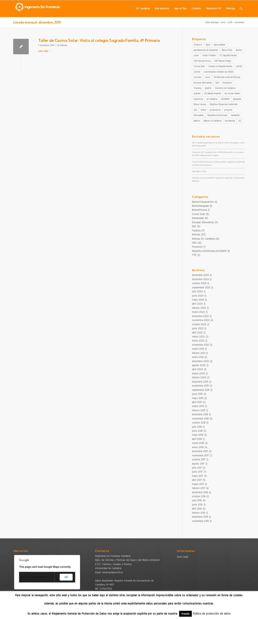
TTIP (194, 255)
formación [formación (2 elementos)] (227, 82)
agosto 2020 (199, 365)
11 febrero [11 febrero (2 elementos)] (198, 44)
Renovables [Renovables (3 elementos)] (199, 115)
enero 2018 (198, 447)
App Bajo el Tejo (199, 171)
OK (66, 577)
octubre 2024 (199, 283)
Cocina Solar (198, 214)
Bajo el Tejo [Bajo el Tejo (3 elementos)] (227, 50)
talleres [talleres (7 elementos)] (197, 120)
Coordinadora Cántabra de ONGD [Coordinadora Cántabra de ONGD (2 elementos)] (218, 72)
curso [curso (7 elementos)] (207, 77)
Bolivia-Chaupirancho (203, 201)
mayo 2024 (198, 299)
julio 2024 (197, 291)
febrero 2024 (199, 308)
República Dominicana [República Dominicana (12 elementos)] (217, 115)
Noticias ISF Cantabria (203, 238)
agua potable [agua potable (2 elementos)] (219, 44)
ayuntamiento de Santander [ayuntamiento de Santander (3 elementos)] (206, 50)
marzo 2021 (198, 348)
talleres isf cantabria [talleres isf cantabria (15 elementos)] (212, 120)
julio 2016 (197, 500)
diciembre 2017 (200, 451)
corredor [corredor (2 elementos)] (198, 77)
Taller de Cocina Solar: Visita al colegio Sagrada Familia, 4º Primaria (99, 40)
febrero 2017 (198, 488)
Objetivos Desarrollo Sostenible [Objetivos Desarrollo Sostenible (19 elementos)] (224, 104)
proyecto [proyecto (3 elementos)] (228, 110)
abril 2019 (197, 402)
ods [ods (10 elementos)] (195, 110)
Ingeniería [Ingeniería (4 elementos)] (198, 99)
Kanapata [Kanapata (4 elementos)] (237, 99)
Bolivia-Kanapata (200, 205)
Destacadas (198, 218)
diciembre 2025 (200, 275)
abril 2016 (197, 508)
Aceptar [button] (185, 613)
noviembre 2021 (200, 344)
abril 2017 (197, 480)
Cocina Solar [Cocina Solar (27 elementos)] (199, 66)
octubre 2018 (199, 422)
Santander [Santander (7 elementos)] (235, 115)
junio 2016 (197, 504)
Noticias (63, 45)
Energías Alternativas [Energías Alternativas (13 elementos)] (203, 82)
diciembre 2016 (200, 492)
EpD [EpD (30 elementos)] (217, 82)
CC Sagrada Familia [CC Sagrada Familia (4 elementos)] (228, 55)
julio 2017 (197, 467)
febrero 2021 (198, 353)
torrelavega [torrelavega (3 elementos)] (230, 120)
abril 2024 (197, 303)
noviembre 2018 (200, 418)
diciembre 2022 (200, 316)
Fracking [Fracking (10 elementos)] (197, 88)
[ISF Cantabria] (37, 8)
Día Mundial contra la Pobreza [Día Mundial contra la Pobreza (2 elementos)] (227, 77)
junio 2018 (197, 430)
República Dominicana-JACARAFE (209, 251)
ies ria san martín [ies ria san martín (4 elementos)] (232, 93)
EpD (194, 226)
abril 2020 (197, 369)
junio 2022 (197, 328)
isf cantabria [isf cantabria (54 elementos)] (212, 99)
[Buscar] (241, 8)
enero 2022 (198, 340)
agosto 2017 (198, 463)
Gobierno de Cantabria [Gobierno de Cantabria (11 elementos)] (225, 88)
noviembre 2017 (200, 455)
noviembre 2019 (200, 385)
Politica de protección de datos (212, 613)
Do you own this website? (35, 577)
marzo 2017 (198, 484)
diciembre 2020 (200, 361)
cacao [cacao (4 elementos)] (196, 55)
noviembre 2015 (200, 521)
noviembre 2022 (201, 320)
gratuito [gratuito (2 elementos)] (197, 93)
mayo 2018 (197, 434)
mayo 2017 (197, 476)
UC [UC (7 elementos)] (239, 120)
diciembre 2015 (200, 516)
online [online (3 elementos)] (203, 110)
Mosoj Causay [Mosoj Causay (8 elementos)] (200, 104)
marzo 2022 (198, 336)
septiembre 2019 (201, 390)
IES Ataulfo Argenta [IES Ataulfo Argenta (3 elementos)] (212, 93)
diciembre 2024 (200, 279)
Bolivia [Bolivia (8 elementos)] (239, 50)
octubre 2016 (199, 496)
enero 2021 (198, 357)
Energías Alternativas (203, 222)
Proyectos (197, 246)
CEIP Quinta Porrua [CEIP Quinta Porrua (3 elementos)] (202, 61)
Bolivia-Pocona (199, 209)
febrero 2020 (199, 377)
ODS (194, 242)
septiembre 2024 (201, 287)
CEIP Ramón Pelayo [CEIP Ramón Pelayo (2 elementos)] (222, 61)
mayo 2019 (197, 398)
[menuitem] (143, 8)
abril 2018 (197, 439)
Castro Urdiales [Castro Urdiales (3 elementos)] (209, 55)
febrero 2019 (198, 410)
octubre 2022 (199, 324)
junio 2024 (197, 295)
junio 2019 (197, 394)
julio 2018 (197, 426)
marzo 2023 (198, 312)
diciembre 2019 (200, 381)
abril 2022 (197, 332)
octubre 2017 (199, 459)
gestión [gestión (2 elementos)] (208, 88)
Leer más (45, 51)
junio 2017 (197, 471)
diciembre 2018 (200, 414)
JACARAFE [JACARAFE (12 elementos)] (225, 99)
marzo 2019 (198, 406)
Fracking (196, 230)
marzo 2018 (198, 443)
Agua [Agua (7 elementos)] (208, 44)
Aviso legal (182, 556)
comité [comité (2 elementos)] (239, 66)
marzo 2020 (198, 373)
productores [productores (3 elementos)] (215, 110)
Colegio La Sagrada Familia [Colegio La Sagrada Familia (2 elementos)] (220, 66)
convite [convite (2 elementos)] (197, 72)
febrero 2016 (198, 512)
